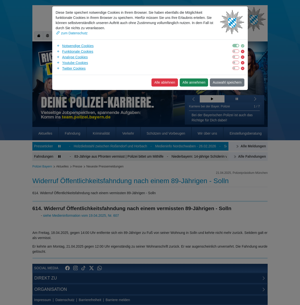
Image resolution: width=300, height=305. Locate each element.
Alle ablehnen (164, 82)
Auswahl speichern (227, 82)
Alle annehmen (194, 82)
